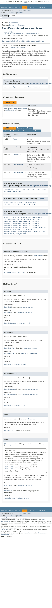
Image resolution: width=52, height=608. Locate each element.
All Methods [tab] (9, 128)
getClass (20, 202)
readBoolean (17, 221)
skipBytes (8, 191)
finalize (16, 147)
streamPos (36, 87)
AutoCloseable (24, 41)
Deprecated (41, 7)
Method (27, 10)
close (15, 139)
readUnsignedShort (25, 231)
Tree (34, 7)
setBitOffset (9, 234)
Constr (21, 10)
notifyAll (8, 204)
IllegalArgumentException (14, 272)
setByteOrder (21, 234)
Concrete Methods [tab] (12, 131)
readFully (35, 223)
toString (16, 204)
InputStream (9, 111)
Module (11, 7)
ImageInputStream (37, 41)
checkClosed (8, 189)
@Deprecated (8, 444)
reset (44, 189)
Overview (4, 7)
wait (23, 204)
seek (43, 231)
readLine (42, 227)
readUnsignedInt (10, 231)
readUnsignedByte (28, 229)
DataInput (14, 41)
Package (18, 7)
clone (6, 202)
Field (15, 10)
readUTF (37, 231)
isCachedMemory (18, 172)
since (16, 444)
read (28, 189)
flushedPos (26, 87)
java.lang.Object (8, 32)
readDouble (16, 223)
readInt (34, 227)
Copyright (4, 529)
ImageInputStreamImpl (17, 47)
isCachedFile (18, 164)
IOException (31, 419)
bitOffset (8, 87)
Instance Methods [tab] (24, 128)
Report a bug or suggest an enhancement (14, 518)
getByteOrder (37, 217)
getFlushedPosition (11, 219)
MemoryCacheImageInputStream (15, 109)
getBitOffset (26, 217)
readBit (39, 219)
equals (12, 202)
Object (41, 199)
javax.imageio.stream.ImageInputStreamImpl (22, 34)
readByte (26, 221)
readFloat (26, 223)
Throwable (13, 446)
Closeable (6, 41)
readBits (7, 221)
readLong (7, 229)
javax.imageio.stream (17, 25)
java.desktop (13, 23)
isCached (16, 155)
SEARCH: (5, 15)
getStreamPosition (28, 219)
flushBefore (14, 217)
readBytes (35, 221)
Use (30, 7)
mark (23, 189)
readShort (16, 229)
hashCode (28, 202)
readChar (7, 223)
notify (35, 202)
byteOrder (17, 87)
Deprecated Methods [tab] (31, 131)
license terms (28, 533)
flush (6, 217)
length (17, 189)
